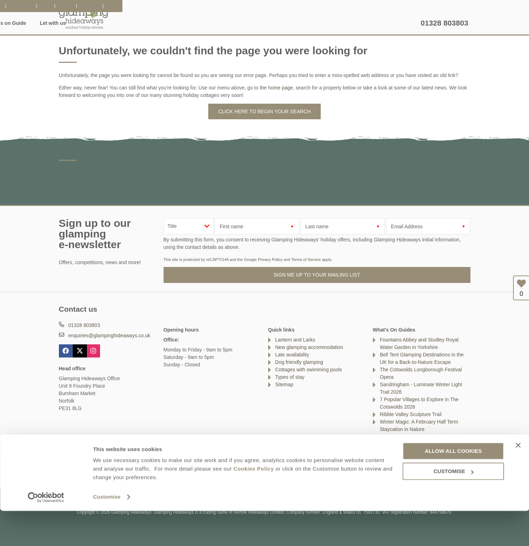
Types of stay (289, 377)
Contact (67, 466)
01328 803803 (444, 23)
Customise (107, 532)
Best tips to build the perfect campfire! (421, 436)
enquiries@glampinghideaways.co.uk (109, 335)
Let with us (401, 23)
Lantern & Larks (274, 23)
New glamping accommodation (309, 347)
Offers (314, 23)
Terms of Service (306, 259)
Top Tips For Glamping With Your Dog (421, 444)
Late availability (292, 354)
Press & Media (177, 466)
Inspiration (180, 23)
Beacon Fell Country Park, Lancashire (422, 451)
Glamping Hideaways (84, 18)
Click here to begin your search (264, 111)
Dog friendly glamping (299, 362)
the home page (276, 88)
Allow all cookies (453, 486)
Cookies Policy (253, 504)
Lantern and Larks (295, 340)
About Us (96, 466)
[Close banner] (518, 479)
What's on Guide (354, 23)
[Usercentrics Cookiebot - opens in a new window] (46, 532)
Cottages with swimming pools (308, 369)
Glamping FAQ (224, 23)
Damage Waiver (133, 466)
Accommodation (134, 23)
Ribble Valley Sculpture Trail (411, 414)
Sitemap (284, 384)
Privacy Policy (270, 259)
